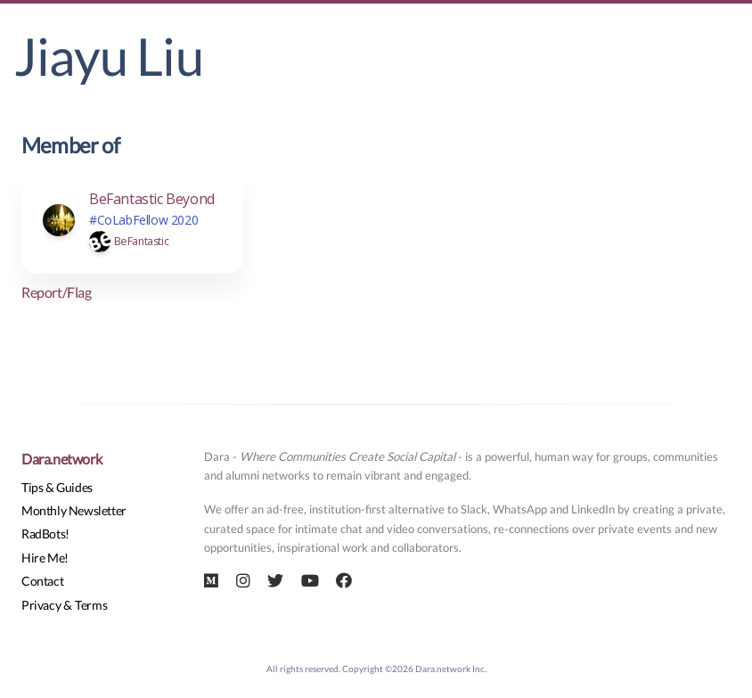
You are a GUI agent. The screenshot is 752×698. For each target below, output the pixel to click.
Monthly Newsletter (74, 510)
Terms (91, 604)
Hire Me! (45, 557)
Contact (42, 580)
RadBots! (45, 533)
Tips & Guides (57, 487)
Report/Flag (56, 291)
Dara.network (61, 458)
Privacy (41, 604)
